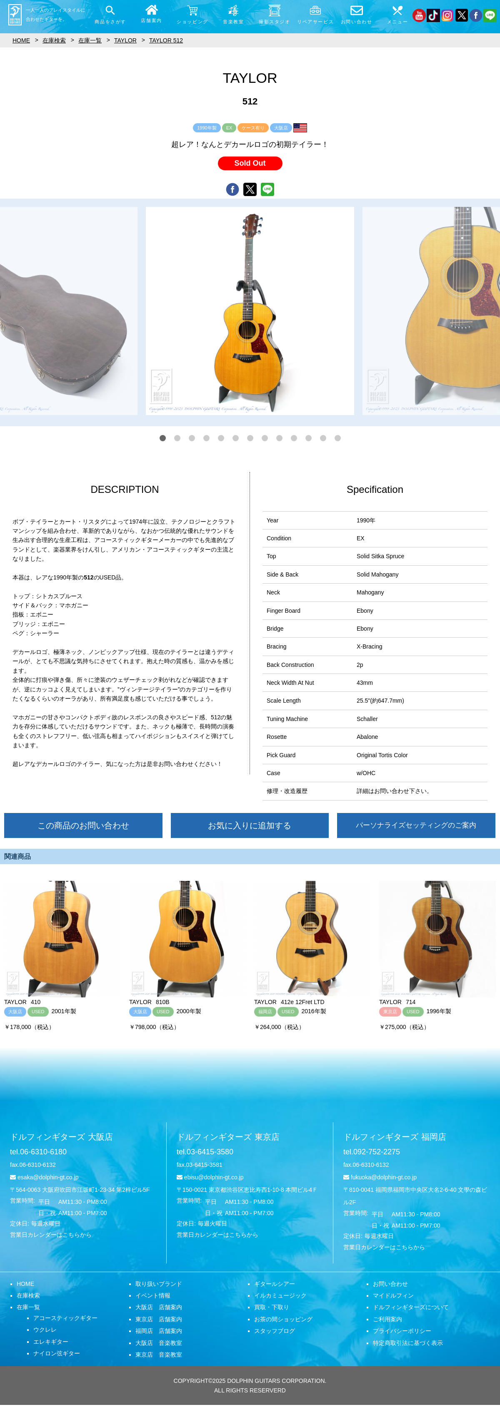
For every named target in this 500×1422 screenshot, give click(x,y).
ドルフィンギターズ (61, 1136)
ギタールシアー (274, 1283)
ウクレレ (45, 1329)
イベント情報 (152, 1295)
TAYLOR (125, 40)
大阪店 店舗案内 (158, 1307)
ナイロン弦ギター (56, 1353)
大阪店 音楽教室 (158, 1343)
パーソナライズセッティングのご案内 (416, 825)
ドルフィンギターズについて (411, 1307)
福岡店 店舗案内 (158, 1331)
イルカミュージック (280, 1295)
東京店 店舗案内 (158, 1319)
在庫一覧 (28, 1307)
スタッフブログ (274, 1331)
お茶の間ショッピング (283, 1319)
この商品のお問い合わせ (83, 825)
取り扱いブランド (158, 1283)
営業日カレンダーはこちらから (51, 1234)
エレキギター (50, 1341)
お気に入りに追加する (249, 825)
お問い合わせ (390, 1283)
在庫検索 (28, 1295)
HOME (25, 1283)
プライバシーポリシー (402, 1331)
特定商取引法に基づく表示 (408, 1343)
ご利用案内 (387, 1319)
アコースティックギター (65, 1318)
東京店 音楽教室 (158, 1354)
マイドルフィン (393, 1295)
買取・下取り (271, 1307)
